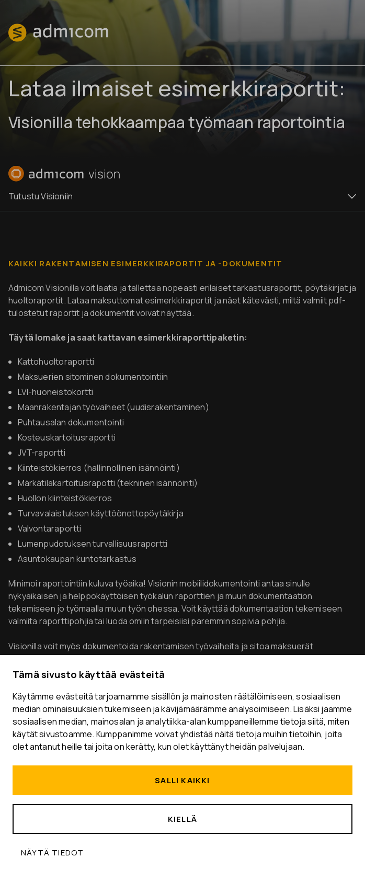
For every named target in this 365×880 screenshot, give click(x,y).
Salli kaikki (182, 780)
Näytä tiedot (52, 852)
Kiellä (182, 819)
